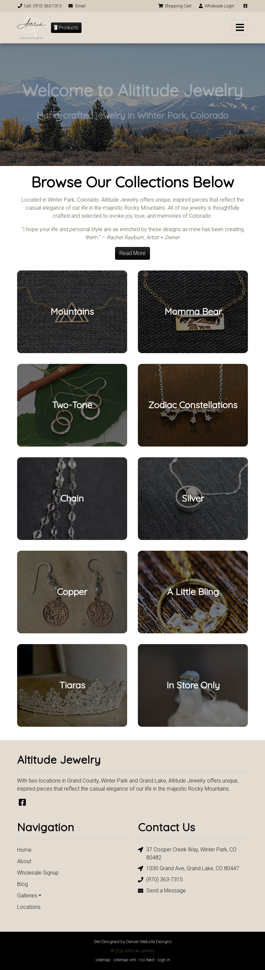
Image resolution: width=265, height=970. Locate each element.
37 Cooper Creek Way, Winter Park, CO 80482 (187, 853)
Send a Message (162, 891)
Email (77, 5)
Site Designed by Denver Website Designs (133, 941)
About (24, 861)
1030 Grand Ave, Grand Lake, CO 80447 (188, 868)
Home (24, 850)
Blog (22, 884)
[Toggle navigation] (240, 27)
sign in (163, 959)
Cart (175, 5)
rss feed (146, 959)
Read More (132, 253)
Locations (29, 907)
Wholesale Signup (38, 873)
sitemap (102, 959)
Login (216, 5)
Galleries (27, 895)
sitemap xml (124, 959)
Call (39, 5)
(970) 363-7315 (160, 880)
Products (66, 27)
